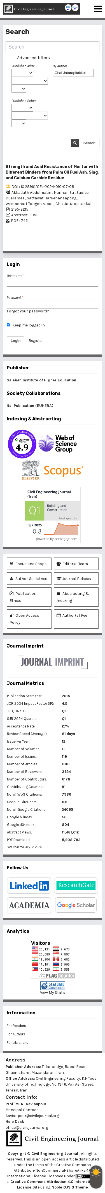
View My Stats (52, 992)
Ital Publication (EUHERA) (30, 405)
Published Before (23, 101)
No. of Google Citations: (26, 809)
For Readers (16, 1026)
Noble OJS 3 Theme (69, 1187)
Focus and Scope (28, 563)
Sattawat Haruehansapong (52, 198)
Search (89, 143)
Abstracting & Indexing (73, 596)
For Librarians (17, 1042)
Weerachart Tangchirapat (30, 203)
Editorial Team (72, 563)
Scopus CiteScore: (22, 802)
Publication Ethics (23, 596)
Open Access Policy (24, 618)
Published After (22, 66)
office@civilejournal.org (27, 1127)
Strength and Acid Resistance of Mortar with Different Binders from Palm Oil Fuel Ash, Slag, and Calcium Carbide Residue (52, 172)
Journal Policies (74, 578)
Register (36, 340)
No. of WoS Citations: (24, 794)
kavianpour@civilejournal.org (32, 1115)
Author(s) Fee (72, 615)
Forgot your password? (28, 311)
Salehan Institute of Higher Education (41, 380)
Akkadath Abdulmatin (31, 192)
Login (15, 340)
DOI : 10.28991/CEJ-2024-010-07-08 (42, 186)
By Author (60, 66)
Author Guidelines (28, 578)
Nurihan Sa (64, 192)
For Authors (16, 1034)
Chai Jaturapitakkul (73, 203)
